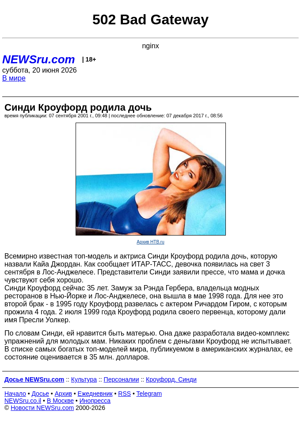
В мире (14, 78)
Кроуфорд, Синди (171, 379)
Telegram (149, 393)
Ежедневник (95, 393)
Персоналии (121, 379)
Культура (84, 379)
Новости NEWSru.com (42, 407)
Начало (15, 393)
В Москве (60, 400)
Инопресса (95, 400)
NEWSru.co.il (22, 400)
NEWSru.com (38, 59)
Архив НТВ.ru (150, 242)
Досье (40, 393)
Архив (63, 393)
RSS (124, 393)
